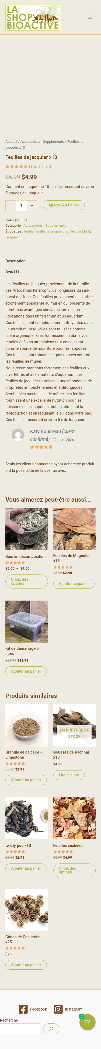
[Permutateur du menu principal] (90, 17)
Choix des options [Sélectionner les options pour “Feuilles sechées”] (67, 874)
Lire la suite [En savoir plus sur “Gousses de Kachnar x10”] (69, 778)
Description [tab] (15, 264)
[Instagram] (68, 1009)
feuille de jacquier (49, 235)
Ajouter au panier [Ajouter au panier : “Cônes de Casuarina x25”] (26, 968)
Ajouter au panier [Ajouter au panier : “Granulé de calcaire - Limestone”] (26, 783)
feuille (28, 235)
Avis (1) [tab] (12, 275)
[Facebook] (32, 1009)
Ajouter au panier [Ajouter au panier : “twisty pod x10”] (26, 872)
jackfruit (84, 235)
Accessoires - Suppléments (42, 145)
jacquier (11, 241)
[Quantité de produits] (21, 209)
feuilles (70, 235)
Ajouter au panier (63, 208)
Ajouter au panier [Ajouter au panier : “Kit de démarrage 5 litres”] (26, 675)
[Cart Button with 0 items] (87, 1022)
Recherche (9, 1020)
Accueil (11, 145)
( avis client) (41, 170)
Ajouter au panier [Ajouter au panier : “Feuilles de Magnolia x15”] (74, 587)
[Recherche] (51, 1028)
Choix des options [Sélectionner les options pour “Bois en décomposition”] (19, 585)
